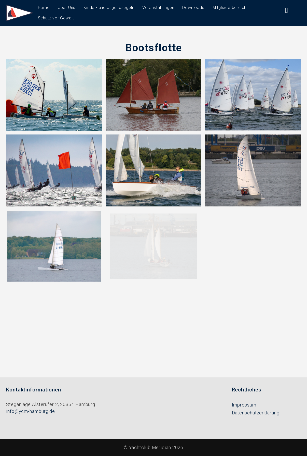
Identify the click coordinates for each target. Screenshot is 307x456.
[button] (54, 94)
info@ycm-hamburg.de (30, 411)
